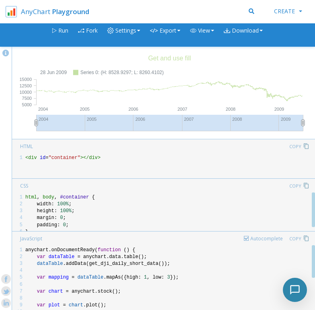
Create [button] (288, 11)
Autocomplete (266, 238)
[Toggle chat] (295, 290)
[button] (202, 35)
